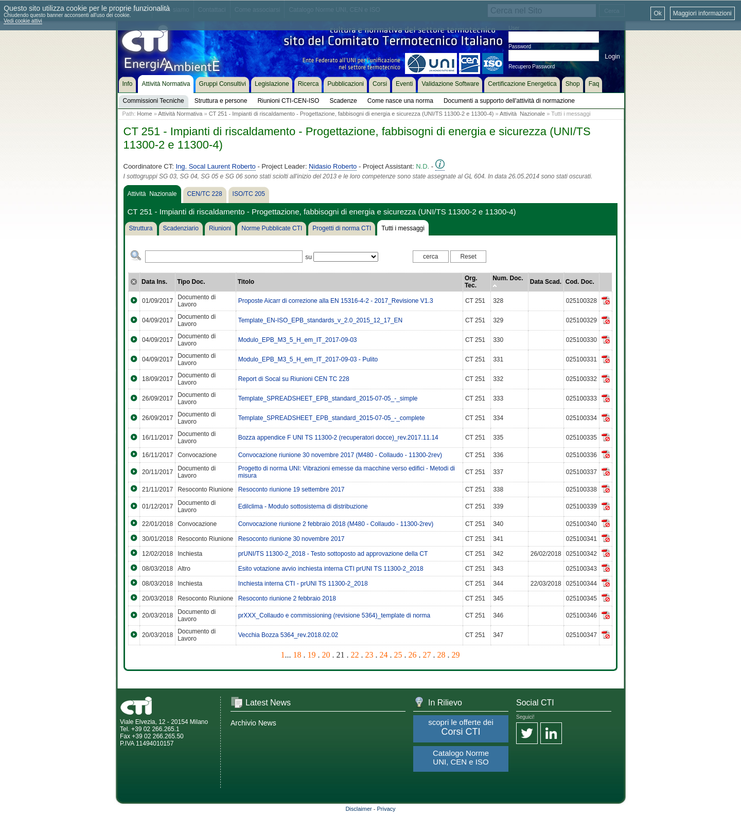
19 (312, 654)
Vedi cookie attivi (23, 21)
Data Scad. (545, 281)
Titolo (246, 281)
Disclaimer (358, 809)
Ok (657, 13)
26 (413, 654)
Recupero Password (531, 66)
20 (326, 654)
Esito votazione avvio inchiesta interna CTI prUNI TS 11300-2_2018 (331, 568)
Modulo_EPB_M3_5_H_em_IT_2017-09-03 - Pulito (308, 359)
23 (369, 654)
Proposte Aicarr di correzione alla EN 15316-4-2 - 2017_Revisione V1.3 (335, 300)
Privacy (386, 809)
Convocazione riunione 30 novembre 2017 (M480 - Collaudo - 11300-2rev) (340, 455)
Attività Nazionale (522, 114)
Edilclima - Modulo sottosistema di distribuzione (303, 506)
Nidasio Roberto (333, 166)
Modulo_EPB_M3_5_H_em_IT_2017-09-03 (297, 339)
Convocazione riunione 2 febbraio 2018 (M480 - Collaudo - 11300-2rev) (336, 524)
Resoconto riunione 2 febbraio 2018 (287, 598)
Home (144, 114)
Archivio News (253, 723)
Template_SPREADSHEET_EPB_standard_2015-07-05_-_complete (331, 418)
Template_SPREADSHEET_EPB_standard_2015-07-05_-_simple (328, 398)
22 (355, 654)
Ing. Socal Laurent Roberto (215, 166)
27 (427, 654)
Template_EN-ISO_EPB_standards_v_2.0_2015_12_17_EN (320, 320)
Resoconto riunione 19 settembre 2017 (291, 489)
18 (297, 654)
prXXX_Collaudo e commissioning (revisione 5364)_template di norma (334, 615)
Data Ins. (154, 281)
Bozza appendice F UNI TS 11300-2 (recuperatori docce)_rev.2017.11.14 (338, 437)
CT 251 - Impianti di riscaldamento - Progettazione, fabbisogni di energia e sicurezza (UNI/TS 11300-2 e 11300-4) (351, 114)
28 (441, 654)
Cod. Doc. (580, 281)
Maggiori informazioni (702, 13)
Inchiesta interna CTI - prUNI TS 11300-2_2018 (303, 583)
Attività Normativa (180, 114)
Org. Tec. (471, 282)
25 (398, 654)
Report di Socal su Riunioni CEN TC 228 (293, 379)
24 (384, 654)
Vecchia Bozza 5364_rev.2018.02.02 (288, 635)
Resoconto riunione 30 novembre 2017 (291, 538)
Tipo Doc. (191, 281)
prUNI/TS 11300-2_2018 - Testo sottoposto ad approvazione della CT (333, 553)
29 (456, 654)
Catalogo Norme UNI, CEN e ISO (461, 757)
